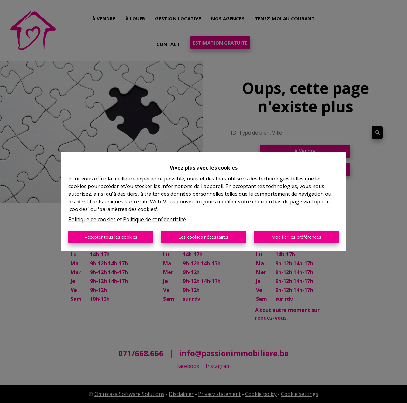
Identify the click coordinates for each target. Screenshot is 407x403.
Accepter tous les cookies (111, 237)
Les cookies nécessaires (203, 237)
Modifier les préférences (296, 237)
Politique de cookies (92, 219)
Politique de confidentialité (154, 219)
